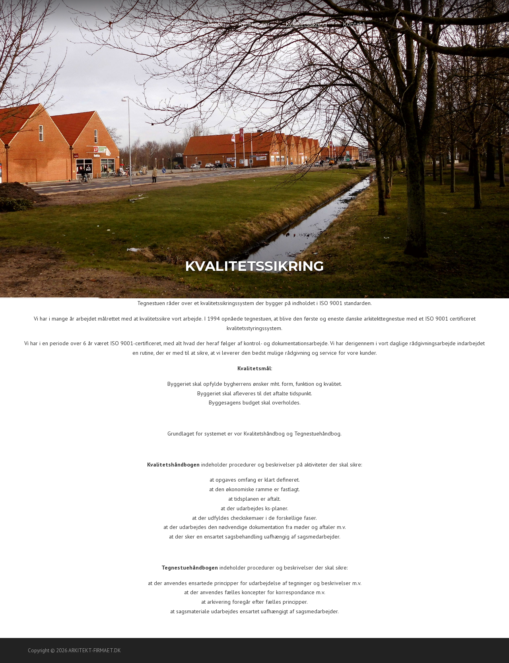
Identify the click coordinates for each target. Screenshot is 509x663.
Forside (181, 24)
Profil (215, 24)
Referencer (254, 24)
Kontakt (354, 24)
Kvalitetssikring (306, 24)
